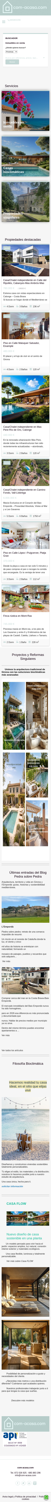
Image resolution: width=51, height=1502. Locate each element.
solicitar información (12, 1186)
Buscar (12, 62)
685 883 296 (34, 1473)
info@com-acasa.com (25, 1475)
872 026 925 (20, 1473)
